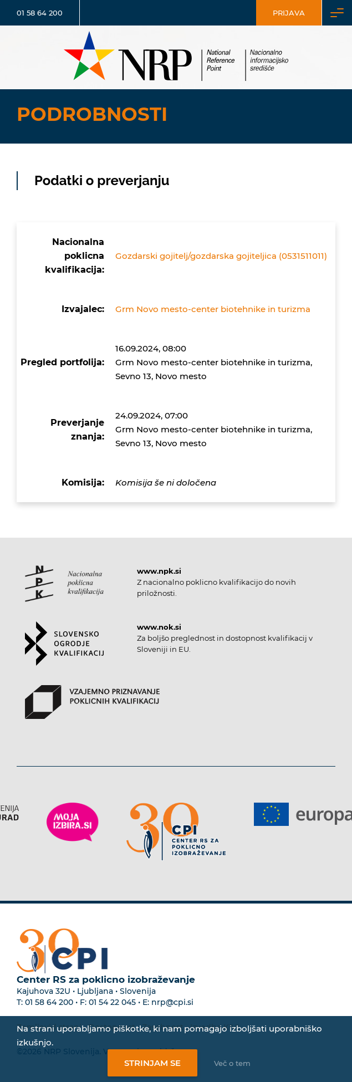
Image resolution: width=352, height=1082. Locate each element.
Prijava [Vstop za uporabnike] (289, 12)
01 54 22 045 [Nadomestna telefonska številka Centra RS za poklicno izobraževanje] (112, 1002)
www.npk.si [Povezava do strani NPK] (159, 570)
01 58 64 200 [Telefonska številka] (40, 12)
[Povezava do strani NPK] (64, 593)
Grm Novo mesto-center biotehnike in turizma (212, 309)
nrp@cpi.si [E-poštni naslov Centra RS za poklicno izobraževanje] (172, 1002)
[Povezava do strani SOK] (64, 653)
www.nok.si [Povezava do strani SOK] (159, 626)
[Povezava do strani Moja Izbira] (73, 822)
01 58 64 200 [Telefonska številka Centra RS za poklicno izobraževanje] (49, 1002)
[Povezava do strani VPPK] (92, 711)
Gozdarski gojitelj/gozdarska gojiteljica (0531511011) (221, 256)
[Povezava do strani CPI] (176, 831)
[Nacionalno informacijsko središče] (176, 57)
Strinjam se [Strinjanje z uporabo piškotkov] (152, 1063)
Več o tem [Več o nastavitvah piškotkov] (232, 1063)
